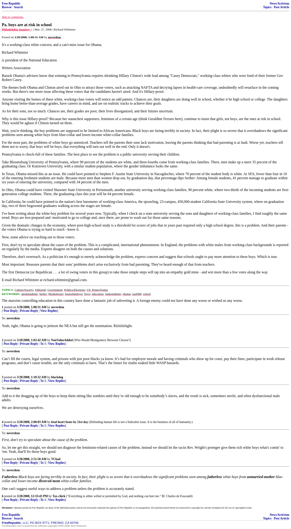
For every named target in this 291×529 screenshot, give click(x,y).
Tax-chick (59, 496)
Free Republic (11, 3)
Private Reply (29, 310)
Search (18, 7)
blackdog (57, 377)
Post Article (281, 7)
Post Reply (11, 310)
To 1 (43, 343)
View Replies (48, 310)
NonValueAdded (62, 340)
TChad (55, 459)
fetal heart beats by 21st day (69, 422)
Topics (267, 7)
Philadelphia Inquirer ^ (17, 29)
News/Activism (279, 3)
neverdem (57, 307)
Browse (7, 7)
